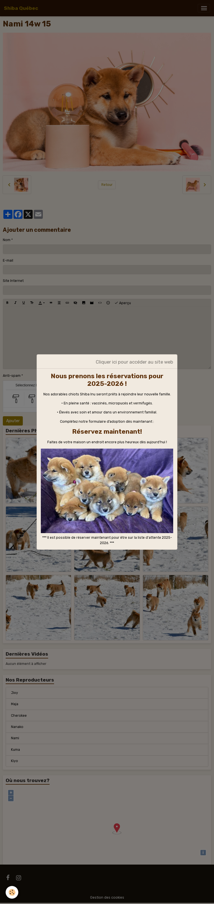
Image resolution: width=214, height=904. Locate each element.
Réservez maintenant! (107, 431)
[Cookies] (12, 892)
